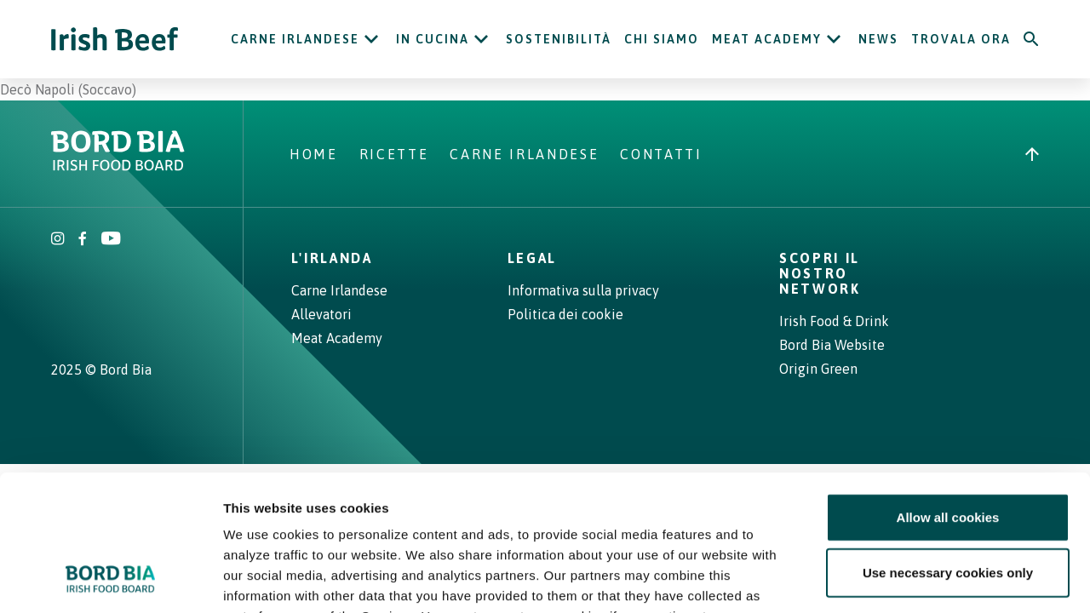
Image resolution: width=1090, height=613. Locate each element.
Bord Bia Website (832, 344)
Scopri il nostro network (820, 273)
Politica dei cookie (565, 314)
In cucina (432, 39)
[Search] (1031, 39)
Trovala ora (961, 39)
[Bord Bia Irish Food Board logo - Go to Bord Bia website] (118, 166)
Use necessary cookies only (948, 447)
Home (314, 154)
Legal (532, 258)
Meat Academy (767, 39)
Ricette (394, 154)
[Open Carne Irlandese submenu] (371, 39)
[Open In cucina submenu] (481, 39)
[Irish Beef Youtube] (110, 240)
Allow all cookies (948, 391)
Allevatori (321, 314)
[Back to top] (1032, 154)
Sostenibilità (558, 39)
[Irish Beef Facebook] (82, 240)
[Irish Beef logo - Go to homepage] (115, 39)
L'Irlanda (332, 258)
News (878, 39)
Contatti (661, 154)
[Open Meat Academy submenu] (834, 39)
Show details (893, 579)
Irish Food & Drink (834, 321)
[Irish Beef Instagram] (58, 240)
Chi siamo (661, 39)
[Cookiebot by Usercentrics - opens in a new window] (110, 580)
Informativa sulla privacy (583, 290)
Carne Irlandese (295, 39)
